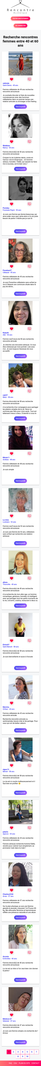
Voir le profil (20, 107)
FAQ (10, 1063)
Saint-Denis (7, 85)
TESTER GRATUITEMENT (20, 18)
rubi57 (5, 395)
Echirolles (6, 959)
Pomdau (6, 208)
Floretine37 (7, 270)
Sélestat (6, 1021)
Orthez (5, 709)
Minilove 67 (7, 1019)
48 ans (12, 460)
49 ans (15, 85)
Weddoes (6, 146)
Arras (5, 896)
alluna (5, 582)
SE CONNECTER (20, 25)
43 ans (12, 709)
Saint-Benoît (7, 647)
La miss (6, 520)
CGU (15, 1063)
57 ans (10, 896)
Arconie (6, 957)
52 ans (13, 522)
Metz (5, 397)
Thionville (6, 584)
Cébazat (6, 272)
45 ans (13, 272)
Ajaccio (6, 834)
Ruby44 (6, 333)
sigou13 (6, 769)
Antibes (6, 460)
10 (27, 1056)
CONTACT (35, 1063)
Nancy (5, 148)
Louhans (6, 522)
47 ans (13, 1021)
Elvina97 (6, 645)
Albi (4, 335)
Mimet (5, 771)
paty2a (5, 832)
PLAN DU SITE (24, 1063)
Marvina (6, 707)
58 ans (10, 397)
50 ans (11, 148)
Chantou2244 (8, 894)
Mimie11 (6, 457)
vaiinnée (6, 83)
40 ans (14, 959)
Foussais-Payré (9, 210)
